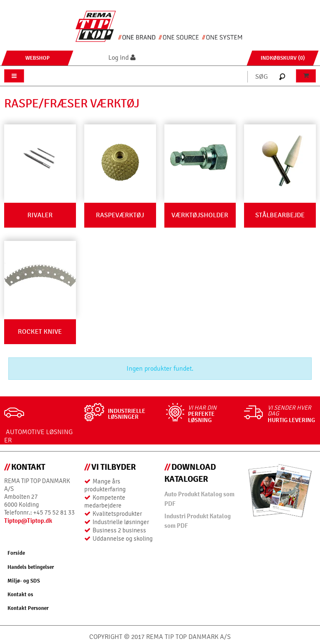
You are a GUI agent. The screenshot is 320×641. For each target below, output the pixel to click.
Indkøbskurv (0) (283, 57)
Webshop (37, 57)
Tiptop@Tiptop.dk (28, 520)
